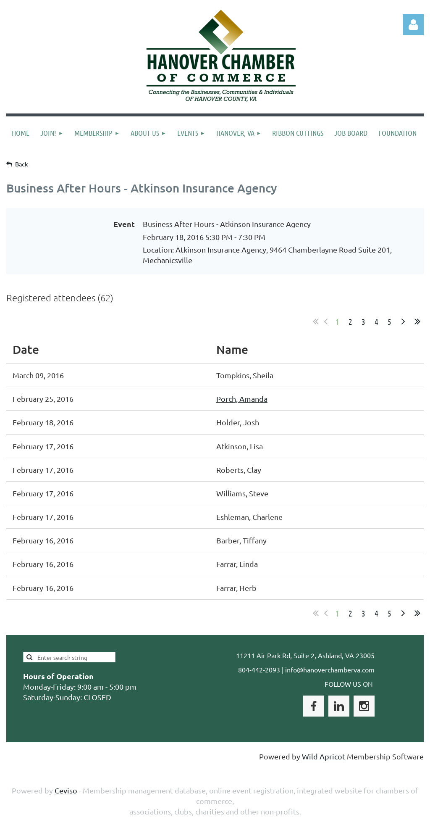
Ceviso (66, 790)
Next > (403, 321)
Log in (413, 24)
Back (21, 164)
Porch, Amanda (241, 398)
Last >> (417, 321)
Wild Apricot (323, 756)
